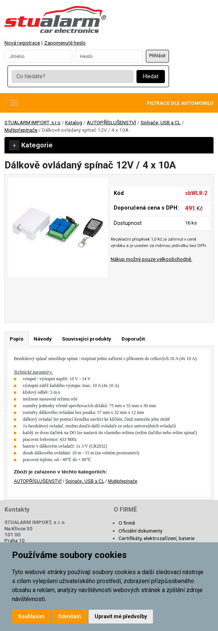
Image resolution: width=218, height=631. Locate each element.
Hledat (151, 76)
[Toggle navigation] (14, 103)
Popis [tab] (17, 339)
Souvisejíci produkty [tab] (86, 339)
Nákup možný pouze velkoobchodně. (151, 259)
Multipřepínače (20, 130)
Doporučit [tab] (133, 339)
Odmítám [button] (69, 616)
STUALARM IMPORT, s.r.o (32, 122)
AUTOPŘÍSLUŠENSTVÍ (111, 122)
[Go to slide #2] (77, 293)
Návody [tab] (43, 339)
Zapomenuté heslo (65, 43)
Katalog (73, 122)
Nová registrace (22, 43)
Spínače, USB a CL (161, 122)
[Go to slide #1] (38, 293)
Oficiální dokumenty (140, 531)
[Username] (38, 56)
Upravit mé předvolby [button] (121, 616)
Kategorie (31, 145)
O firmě (127, 523)
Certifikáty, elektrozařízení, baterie (156, 538)
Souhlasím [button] (31, 616)
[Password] (109, 56)
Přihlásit (157, 55)
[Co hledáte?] (72, 76)
